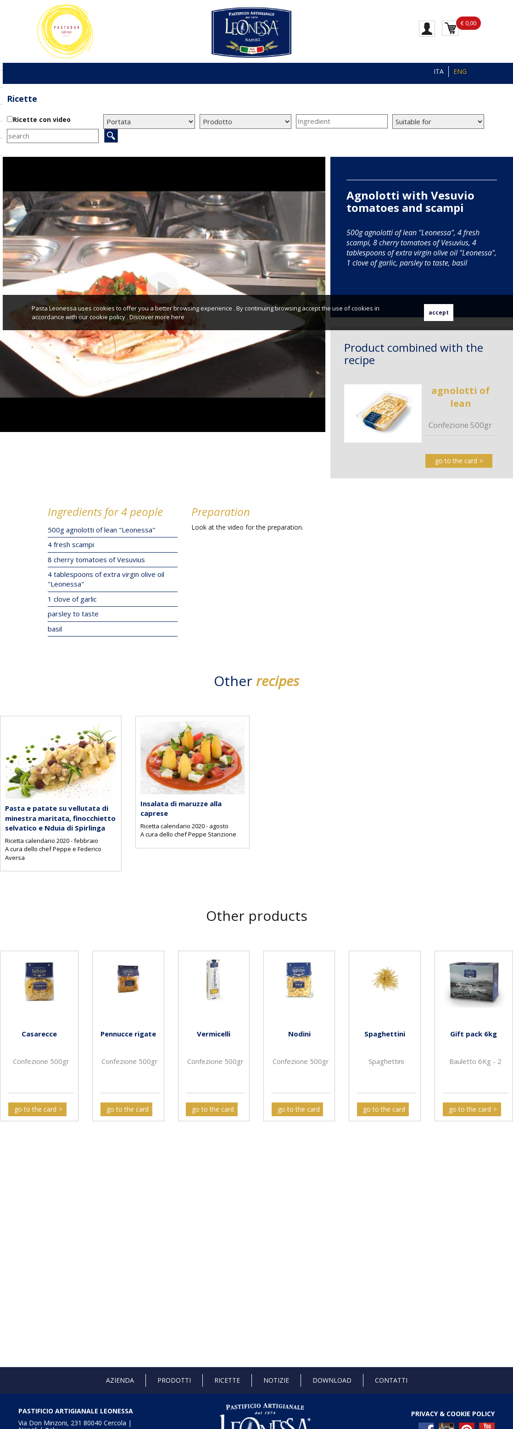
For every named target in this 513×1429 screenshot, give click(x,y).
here (177, 317)
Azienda (120, 1380)
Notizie (276, 1380)
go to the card (456, 460)
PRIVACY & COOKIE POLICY (453, 1413)
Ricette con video (42, 119)
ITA (439, 71)
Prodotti (174, 1380)
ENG (460, 71)
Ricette (22, 98)
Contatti (391, 1380)
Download (331, 1380)
